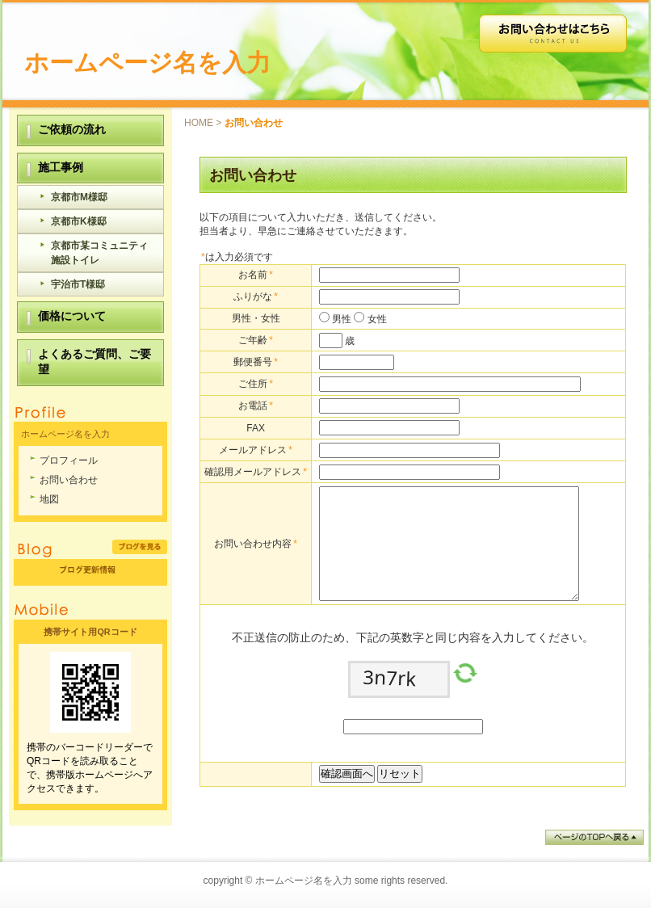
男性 (340, 319)
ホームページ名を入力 (147, 62)
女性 (375, 319)
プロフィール (69, 460)
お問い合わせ (69, 480)
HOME (198, 122)
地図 (49, 499)
